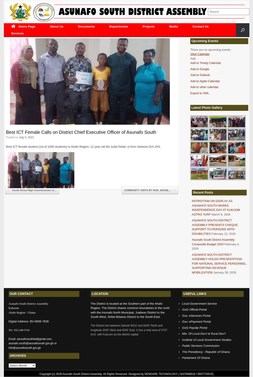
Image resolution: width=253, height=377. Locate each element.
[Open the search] (242, 30)
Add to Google (199, 69)
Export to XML (199, 93)
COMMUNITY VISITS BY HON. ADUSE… (150, 190)
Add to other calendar (204, 87)
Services (17, 33)
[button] (192, 58)
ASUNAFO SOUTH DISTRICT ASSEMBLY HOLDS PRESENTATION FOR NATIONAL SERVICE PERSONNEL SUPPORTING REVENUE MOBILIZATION (219, 263)
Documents (86, 26)
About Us (56, 26)
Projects (149, 26)
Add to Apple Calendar (205, 81)
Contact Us (201, 26)
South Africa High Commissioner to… (32, 190)
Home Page (23, 26)
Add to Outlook (200, 75)
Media (173, 26)
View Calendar (199, 54)
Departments (118, 26)
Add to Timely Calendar (205, 63)
